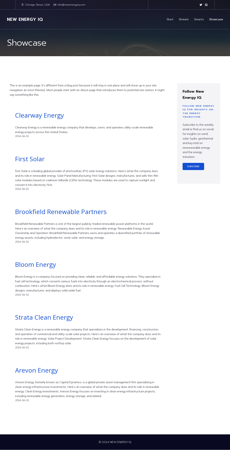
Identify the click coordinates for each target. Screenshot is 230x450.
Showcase (216, 19)
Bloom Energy (35, 264)
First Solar (30, 159)
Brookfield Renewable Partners (61, 211)
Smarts (199, 19)
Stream (184, 19)
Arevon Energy (36, 370)
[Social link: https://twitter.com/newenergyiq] (201, 4)
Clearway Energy (39, 115)
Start (170, 19)
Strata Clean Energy (44, 317)
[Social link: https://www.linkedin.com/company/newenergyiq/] (206, 4)
